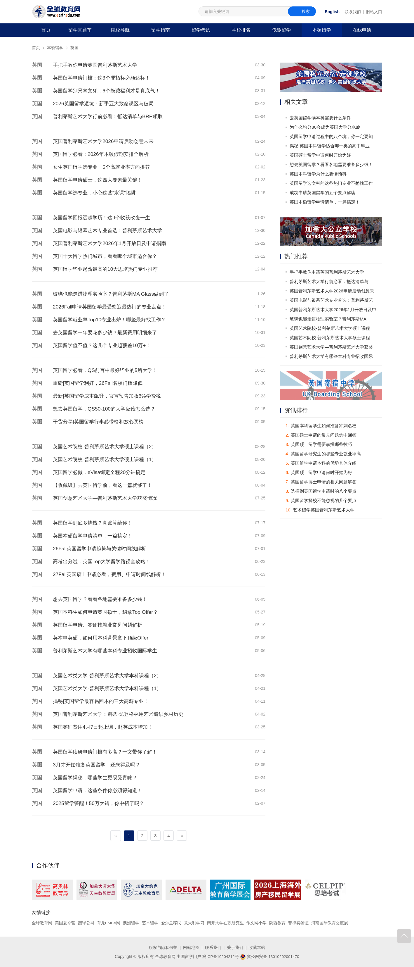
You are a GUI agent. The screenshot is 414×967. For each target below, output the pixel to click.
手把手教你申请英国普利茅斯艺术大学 (97, 65)
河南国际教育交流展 (330, 923)
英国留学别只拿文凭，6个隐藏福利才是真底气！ (109, 91)
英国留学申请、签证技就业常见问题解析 (100, 625)
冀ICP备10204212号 (220, 956)
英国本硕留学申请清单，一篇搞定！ (95, 536)
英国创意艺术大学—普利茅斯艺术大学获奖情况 (108, 498)
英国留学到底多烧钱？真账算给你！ (95, 523)
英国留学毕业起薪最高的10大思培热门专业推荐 (108, 269)
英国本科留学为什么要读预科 (318, 173)
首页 (46, 29)
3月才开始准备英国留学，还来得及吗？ (99, 765)
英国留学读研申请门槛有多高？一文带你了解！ (108, 752)
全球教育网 (42, 923)
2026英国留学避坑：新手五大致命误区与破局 (106, 103)
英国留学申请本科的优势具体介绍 (321, 463)
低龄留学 (281, 29)
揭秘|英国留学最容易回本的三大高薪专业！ (103, 701)
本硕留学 (321, 29)
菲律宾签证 (298, 923)
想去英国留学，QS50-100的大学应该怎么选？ (107, 409)
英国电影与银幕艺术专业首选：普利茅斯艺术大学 (110, 230)
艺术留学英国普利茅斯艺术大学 (320, 510)
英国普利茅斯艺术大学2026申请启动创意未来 (106, 141)
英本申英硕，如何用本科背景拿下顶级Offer (103, 638)
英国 (74, 47)
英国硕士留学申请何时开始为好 (320, 155)
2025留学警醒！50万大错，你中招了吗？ (101, 803)
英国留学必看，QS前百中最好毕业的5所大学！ (108, 370)
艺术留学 (150, 923)
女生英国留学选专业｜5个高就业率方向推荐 (104, 167)
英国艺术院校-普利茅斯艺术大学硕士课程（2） (108, 446)
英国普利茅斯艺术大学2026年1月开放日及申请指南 (113, 243)
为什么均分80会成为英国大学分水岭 (325, 127)
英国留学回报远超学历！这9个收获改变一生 (104, 217)
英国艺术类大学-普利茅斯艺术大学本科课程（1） (110, 688)
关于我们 (235, 947)
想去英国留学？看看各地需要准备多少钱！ (103, 599)
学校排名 (241, 29)
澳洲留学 (131, 923)
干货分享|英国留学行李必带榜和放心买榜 (101, 422)
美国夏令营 (65, 923)
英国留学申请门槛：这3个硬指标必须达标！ (104, 78)
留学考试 (201, 29)
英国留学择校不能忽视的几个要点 (321, 500)
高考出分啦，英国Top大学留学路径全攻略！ (104, 561)
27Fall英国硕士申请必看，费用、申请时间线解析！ (112, 574)
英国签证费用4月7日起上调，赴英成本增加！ (106, 727)
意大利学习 (194, 923)
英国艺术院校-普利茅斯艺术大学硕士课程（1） (108, 459)
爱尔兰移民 (171, 923)
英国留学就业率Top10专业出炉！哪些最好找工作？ (112, 320)
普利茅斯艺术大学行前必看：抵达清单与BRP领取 (111, 116)
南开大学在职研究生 (225, 923)
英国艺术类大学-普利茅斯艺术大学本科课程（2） (110, 675)
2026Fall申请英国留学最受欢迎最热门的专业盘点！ (113, 307)
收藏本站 (257, 947)
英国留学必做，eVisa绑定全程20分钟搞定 (102, 472)
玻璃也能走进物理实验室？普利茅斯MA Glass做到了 (114, 294)
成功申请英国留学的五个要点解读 (323, 192)
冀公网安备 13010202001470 (270, 956)
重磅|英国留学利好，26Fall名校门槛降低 (100, 383)
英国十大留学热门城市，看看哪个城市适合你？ (108, 256)
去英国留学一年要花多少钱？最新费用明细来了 (108, 332)
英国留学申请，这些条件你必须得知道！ (100, 790)
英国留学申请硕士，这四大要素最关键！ (100, 180)
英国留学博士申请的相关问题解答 (321, 482)
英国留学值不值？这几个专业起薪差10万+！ (104, 345)
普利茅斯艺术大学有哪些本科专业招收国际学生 (108, 651)
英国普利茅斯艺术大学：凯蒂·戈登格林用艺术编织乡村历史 (122, 714)
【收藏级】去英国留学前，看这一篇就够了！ (105, 485)
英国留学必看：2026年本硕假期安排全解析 (103, 154)
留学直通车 (80, 29)
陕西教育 (278, 923)
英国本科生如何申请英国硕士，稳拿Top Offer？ (108, 612)
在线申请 (362, 29)
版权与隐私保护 (163, 947)
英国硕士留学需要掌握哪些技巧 (319, 444)
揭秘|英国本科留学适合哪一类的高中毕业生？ (330, 147)
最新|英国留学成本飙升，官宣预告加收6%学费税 (110, 396)
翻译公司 (86, 923)
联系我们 (353, 11)
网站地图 (191, 947)
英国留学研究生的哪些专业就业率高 (323, 453)
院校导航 (120, 29)
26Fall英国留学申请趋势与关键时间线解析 (102, 548)
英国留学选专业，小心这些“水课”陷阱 (96, 193)
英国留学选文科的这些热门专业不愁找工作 (331, 183)
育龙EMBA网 (109, 923)
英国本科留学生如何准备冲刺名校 (321, 425)
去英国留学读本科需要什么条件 (320, 117)
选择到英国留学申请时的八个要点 (321, 491)
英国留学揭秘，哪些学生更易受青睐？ (97, 777)
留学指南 (160, 29)
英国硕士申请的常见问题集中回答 (321, 435)
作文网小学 (257, 923)
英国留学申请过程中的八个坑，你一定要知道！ (331, 137)
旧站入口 (374, 11)
